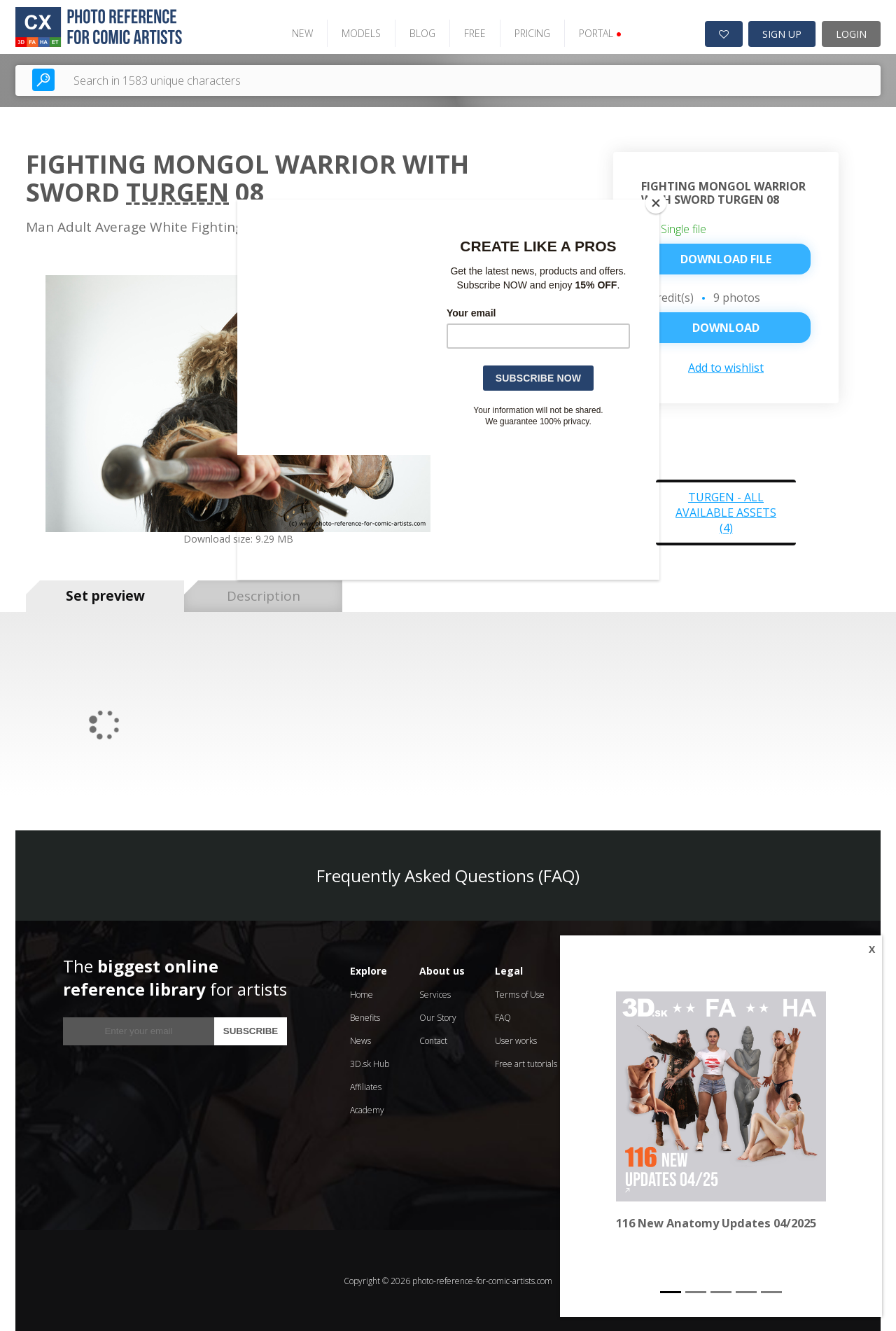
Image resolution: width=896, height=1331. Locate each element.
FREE (473, 33)
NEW (301, 33)
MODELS (359, 33)
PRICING (531, 33)
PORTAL (599, 33)
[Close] (655, 203)
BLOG (421, 33)
